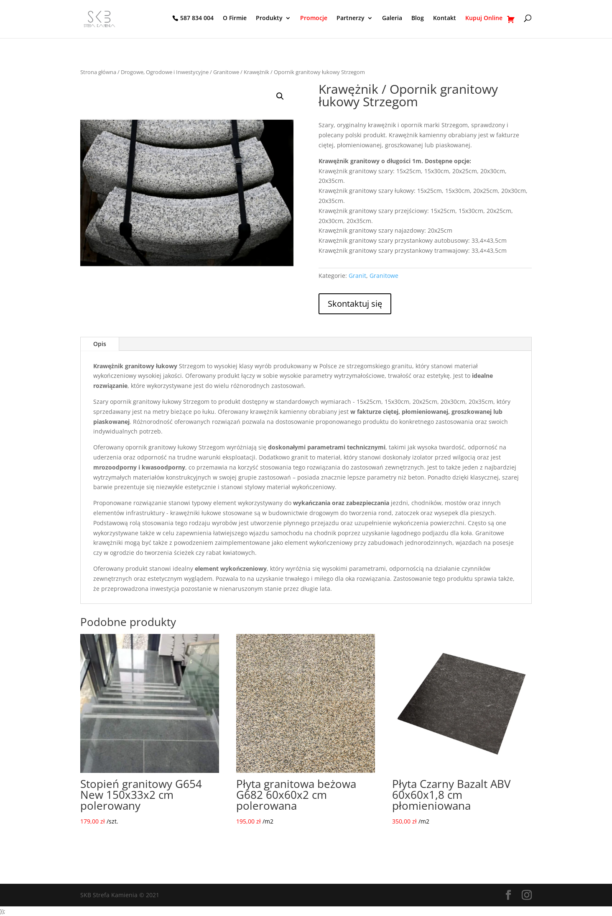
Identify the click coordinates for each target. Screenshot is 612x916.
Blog (417, 18)
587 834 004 (197, 18)
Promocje (313, 18)
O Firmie (235, 18)
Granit (357, 276)
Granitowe (226, 72)
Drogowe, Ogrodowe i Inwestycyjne (165, 72)
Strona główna (98, 72)
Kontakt (444, 18)
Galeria (392, 18)
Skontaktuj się (355, 303)
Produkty (269, 18)
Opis (99, 344)
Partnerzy (351, 18)
